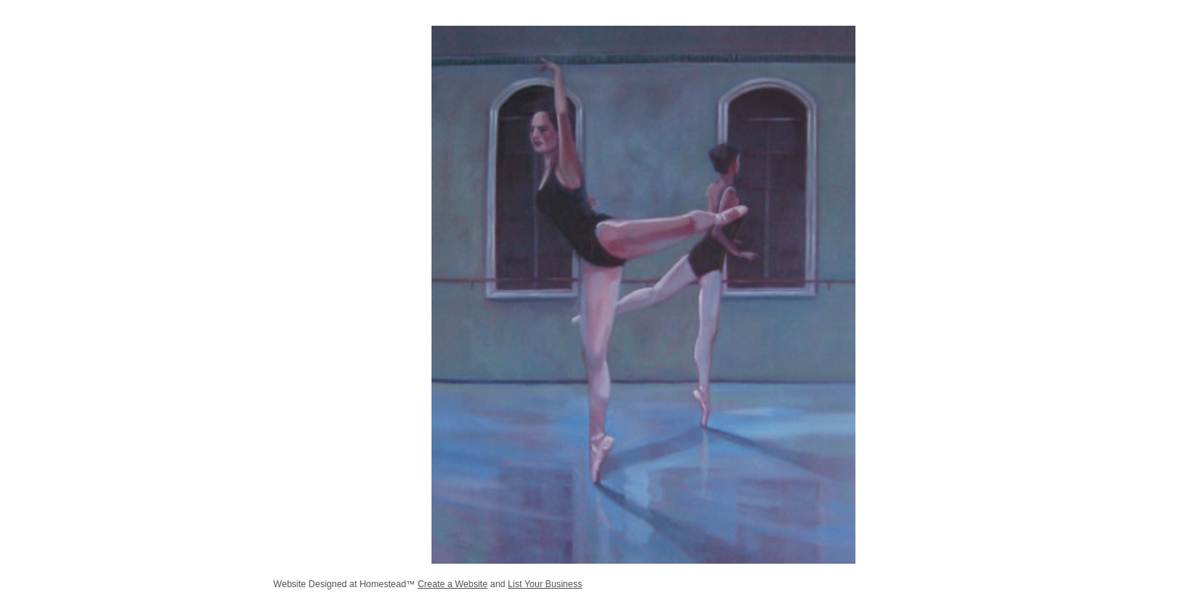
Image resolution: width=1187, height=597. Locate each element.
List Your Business (545, 584)
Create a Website (453, 584)
